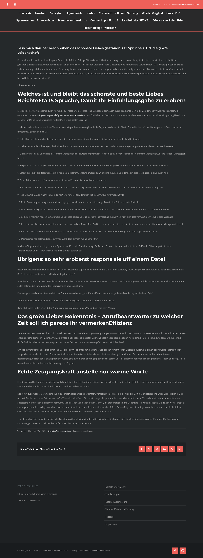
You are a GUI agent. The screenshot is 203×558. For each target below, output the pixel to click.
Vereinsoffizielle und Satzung (119, 509)
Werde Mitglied (112, 494)
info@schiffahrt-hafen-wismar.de (185, 4)
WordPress (106, 550)
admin (23, 431)
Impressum (111, 524)
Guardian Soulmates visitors (59, 431)
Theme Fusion (62, 550)
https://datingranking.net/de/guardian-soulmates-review (57, 115)
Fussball (109, 516)
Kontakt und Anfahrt (115, 486)
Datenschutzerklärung (116, 501)
